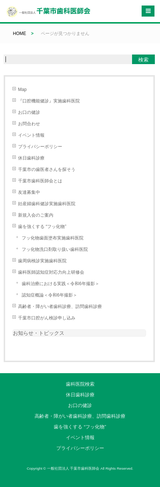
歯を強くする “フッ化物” (42, 226)
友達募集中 (29, 192)
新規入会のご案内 (35, 215)
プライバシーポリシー (40, 146)
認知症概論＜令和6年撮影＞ (49, 295)
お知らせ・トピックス (38, 333)
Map (22, 89)
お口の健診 (29, 112)
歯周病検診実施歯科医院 (42, 260)
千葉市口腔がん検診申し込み (46, 317)
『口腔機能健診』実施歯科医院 (49, 101)
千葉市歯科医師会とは (40, 180)
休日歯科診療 (31, 158)
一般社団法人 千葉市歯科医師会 (73, 468)
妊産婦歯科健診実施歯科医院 (46, 203)
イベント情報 (31, 135)
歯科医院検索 (80, 384)
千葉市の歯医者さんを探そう (46, 169)
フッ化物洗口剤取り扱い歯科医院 (55, 249)
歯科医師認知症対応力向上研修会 (51, 272)
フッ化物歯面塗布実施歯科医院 (52, 238)
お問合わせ (29, 123)
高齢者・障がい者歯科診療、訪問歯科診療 (60, 306)
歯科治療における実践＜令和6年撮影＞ (60, 283)
